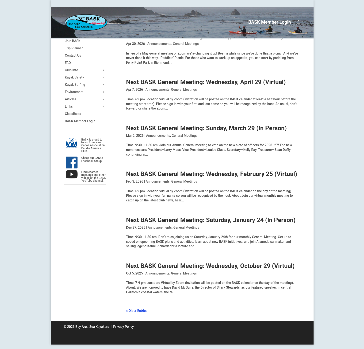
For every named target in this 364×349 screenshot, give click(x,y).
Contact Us (73, 55)
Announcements (159, 44)
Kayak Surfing (75, 84)
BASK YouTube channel (93, 179)
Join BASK (72, 41)
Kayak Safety (74, 77)
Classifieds (73, 113)
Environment (74, 92)
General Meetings (186, 44)
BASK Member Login (269, 23)
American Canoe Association (93, 144)
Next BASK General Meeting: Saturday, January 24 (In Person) (210, 220)
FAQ (68, 62)
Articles (70, 99)
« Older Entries (136, 311)
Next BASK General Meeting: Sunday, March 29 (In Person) (206, 128)
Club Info (71, 70)
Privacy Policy (123, 327)
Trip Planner (74, 48)
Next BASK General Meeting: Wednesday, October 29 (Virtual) (210, 265)
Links (69, 106)
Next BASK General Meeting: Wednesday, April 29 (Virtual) (206, 82)
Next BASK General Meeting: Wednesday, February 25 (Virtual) (211, 173)
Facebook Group (91, 161)
